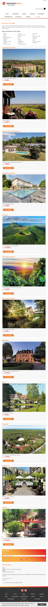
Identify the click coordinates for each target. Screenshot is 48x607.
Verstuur (14, 596)
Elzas (19, 37)
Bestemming (5, 553)
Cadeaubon (33, 593)
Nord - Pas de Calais (36, 36)
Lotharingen (35, 33)
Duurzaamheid (37, 598)
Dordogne (20, 36)
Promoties (38, 16)
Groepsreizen (18, 16)
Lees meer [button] (26, 605)
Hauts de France (21, 41)
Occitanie (34, 38)
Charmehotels (15, 13)
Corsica (19, 33)
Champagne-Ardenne (7, 41)
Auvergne (5, 34)
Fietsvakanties (41, 13)
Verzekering (24, 598)
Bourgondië (5, 38)
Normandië (35, 37)
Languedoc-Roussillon (22, 43)
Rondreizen (32, 13)
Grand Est (20, 40)
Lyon (33, 34)
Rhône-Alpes (35, 42)
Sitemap (32, 596)
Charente (5, 42)
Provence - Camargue (37, 41)
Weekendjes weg (8, 16)
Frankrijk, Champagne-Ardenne (8, 571)
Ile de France (20, 42)
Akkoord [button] (42, 604)
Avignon (4, 36)
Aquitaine (5, 33)
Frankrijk (9, 20)
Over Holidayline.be (24, 596)
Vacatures (42, 596)
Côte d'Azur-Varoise (21, 34)
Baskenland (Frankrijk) (7, 37)
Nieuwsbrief (41, 593)
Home (7, 13)
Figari (19, 38)
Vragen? (24, 593)
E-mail (14, 591)
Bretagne (4, 40)
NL (44, 0)
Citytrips (24, 13)
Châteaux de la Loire (7, 43)
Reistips (28, 16)
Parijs (34, 40)
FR (46, 0)
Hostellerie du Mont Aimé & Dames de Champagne (11, 569)
